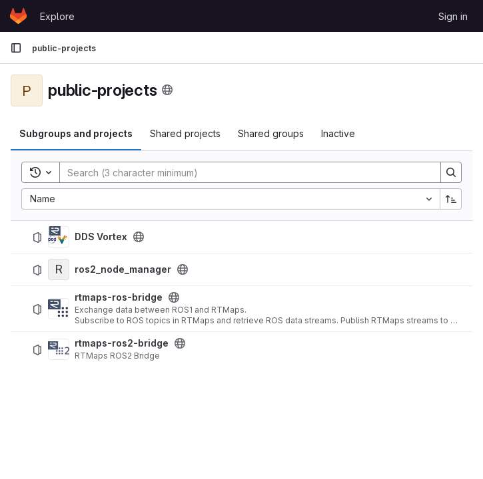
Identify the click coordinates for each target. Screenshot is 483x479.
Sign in (453, 16)
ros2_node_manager (123, 269)
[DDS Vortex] (58, 236)
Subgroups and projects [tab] (76, 133)
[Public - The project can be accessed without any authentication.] (139, 237)
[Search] (243, 172)
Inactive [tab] (338, 133)
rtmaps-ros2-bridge (122, 343)
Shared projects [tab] (185, 133)
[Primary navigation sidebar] (16, 48)
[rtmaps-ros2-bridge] (58, 349)
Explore (57, 16)
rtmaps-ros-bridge (119, 297)
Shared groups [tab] (271, 133)
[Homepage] (18, 16)
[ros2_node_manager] (58, 269)
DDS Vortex (101, 237)
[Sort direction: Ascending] (451, 199)
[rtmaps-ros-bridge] (58, 308)
